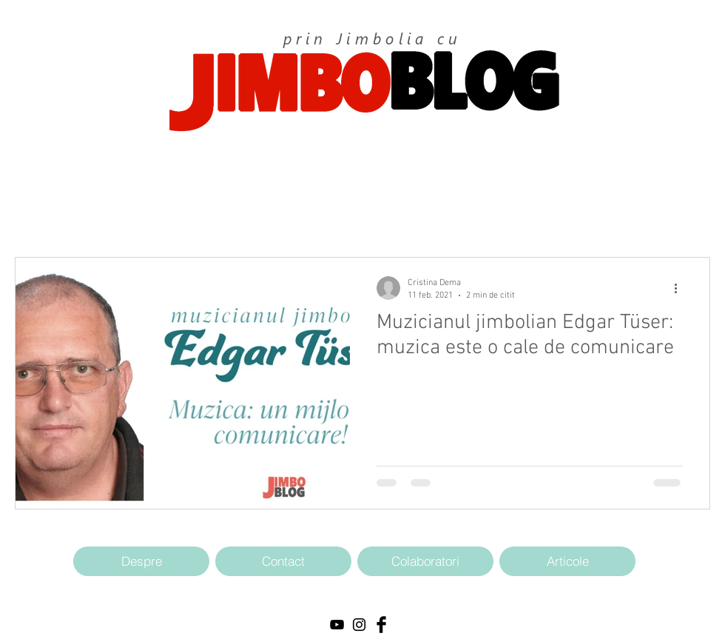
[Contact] (283, 561)
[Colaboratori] (425, 561)
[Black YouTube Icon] (336, 624)
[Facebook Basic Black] (381, 624)
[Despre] (141, 561)
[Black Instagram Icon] (359, 624)
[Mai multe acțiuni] (680, 288)
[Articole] (567, 561)
